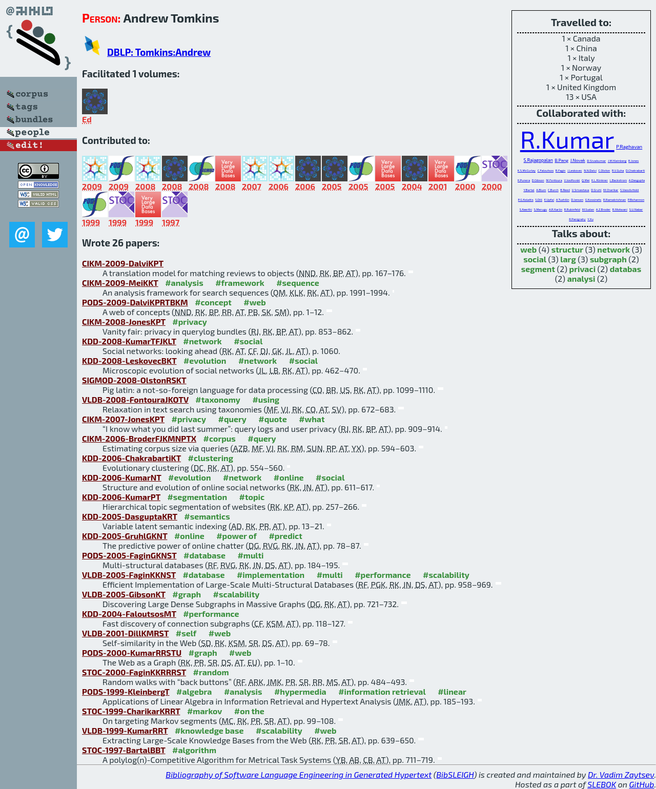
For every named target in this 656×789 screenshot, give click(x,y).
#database (204, 555)
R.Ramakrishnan (614, 199)
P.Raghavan (629, 146)
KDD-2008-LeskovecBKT (129, 360)
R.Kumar (567, 139)
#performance (383, 574)
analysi (581, 278)
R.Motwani (619, 209)
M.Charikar (610, 190)
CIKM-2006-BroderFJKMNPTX (139, 438)
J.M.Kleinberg (617, 160)
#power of (236, 536)
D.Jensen (577, 199)
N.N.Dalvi (590, 170)
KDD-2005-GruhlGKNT (124, 536)
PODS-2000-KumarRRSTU (131, 652)
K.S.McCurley (527, 170)
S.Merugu (540, 209)
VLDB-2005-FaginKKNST (129, 574)
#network (202, 341)
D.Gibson (538, 180)
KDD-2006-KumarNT (121, 477)
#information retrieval (382, 691)
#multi (250, 555)
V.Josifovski (572, 180)
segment (538, 269)
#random (211, 672)
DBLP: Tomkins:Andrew (159, 52)
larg (568, 259)
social (534, 259)
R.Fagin (561, 170)
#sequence (297, 282)
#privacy (189, 321)
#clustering (211, 458)
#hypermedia (300, 691)
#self (186, 633)
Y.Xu (590, 219)
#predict (285, 536)
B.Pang (561, 160)
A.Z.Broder (603, 209)
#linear (452, 691)
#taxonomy (217, 399)
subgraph (608, 259)
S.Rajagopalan (538, 160)
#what (311, 419)
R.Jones (633, 160)
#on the (249, 711)
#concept (213, 302)
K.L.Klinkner (599, 180)
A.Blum (541, 190)
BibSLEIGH (455, 774)
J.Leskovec (574, 170)
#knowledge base (209, 730)
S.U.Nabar (636, 209)
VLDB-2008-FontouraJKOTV (135, 399)
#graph (186, 594)
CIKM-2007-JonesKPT (123, 419)
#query (232, 419)
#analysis (184, 282)
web (528, 249)
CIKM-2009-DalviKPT (122, 263)
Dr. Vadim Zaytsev (621, 774)
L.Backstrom (618, 180)
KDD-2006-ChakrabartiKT (131, 458)
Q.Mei (585, 180)
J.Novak (577, 160)
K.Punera (524, 180)
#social (248, 341)
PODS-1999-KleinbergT (126, 691)
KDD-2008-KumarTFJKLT (129, 341)
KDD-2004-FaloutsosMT (129, 613)
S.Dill (538, 199)
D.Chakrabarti (635, 170)
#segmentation (197, 497)
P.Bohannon (636, 199)
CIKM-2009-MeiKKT (120, 282)
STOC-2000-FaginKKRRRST (134, 672)
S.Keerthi (526, 209)
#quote (272, 419)
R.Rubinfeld (572, 209)
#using (265, 399)
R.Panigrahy (577, 219)
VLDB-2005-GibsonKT (124, 594)
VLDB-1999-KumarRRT (125, 730)
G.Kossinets (593, 199)
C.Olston (604, 170)
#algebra (194, 691)
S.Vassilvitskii (629, 190)
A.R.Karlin (555, 209)
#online (289, 477)
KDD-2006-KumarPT (121, 497)
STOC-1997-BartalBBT (124, 750)
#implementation (270, 574)
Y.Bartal (528, 190)
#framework (239, 282)
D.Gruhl (596, 190)
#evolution (204, 360)
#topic (252, 497)
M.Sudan (588, 209)
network (613, 249)
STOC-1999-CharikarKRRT (131, 711)
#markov (204, 711)
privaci (582, 269)
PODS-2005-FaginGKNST (129, 555)
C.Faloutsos (546, 170)
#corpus (219, 438)
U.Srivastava (580, 190)
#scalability (446, 574)
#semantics (207, 516)
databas (625, 269)
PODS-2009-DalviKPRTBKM (135, 302)
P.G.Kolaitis (526, 199)
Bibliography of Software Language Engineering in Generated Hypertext (299, 774)
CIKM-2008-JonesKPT (124, 321)
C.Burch (553, 190)
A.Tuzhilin (562, 199)
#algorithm (194, 750)
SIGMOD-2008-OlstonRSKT (134, 380)
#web (254, 302)
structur (567, 249)
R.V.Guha (618, 170)
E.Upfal (549, 199)
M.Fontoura (554, 180)
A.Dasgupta (637, 180)
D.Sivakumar (596, 160)
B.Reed (565, 190)
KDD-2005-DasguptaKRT (129, 516)
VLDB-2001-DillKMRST (125, 633)
